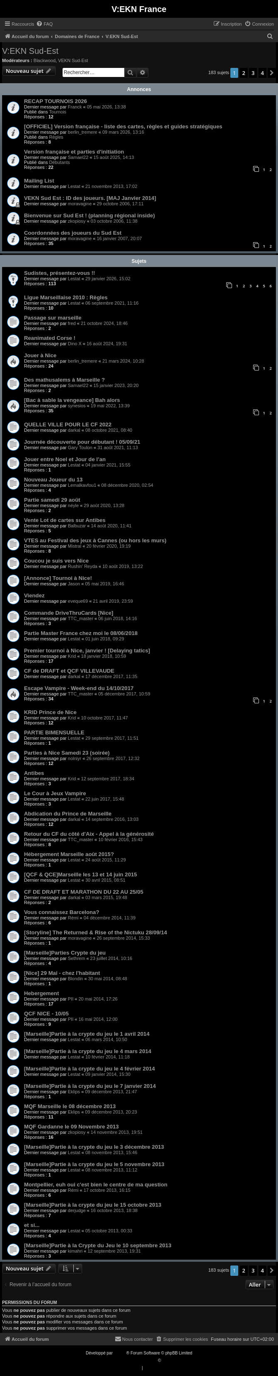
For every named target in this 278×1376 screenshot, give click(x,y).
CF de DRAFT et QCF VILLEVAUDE (69, 671)
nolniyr (74, 758)
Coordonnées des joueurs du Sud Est (72, 233)
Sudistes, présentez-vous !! (59, 273)
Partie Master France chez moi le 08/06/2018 (81, 633)
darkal (74, 430)
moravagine (80, 203)
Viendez (34, 595)
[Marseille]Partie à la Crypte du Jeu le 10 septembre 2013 (98, 1245)
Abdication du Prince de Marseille (67, 814)
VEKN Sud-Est (73, 60)
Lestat (74, 186)
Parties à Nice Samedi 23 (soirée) (67, 753)
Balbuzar (77, 525)
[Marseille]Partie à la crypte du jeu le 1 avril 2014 (87, 1034)
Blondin (75, 978)
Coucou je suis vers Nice (56, 561)
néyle (73, 505)
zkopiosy (77, 221)
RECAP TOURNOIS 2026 (55, 101)
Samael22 (78, 157)
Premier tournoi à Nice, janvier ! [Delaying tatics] (87, 650)
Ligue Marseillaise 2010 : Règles (66, 297)
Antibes (34, 773)
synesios (77, 405)
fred (72, 323)
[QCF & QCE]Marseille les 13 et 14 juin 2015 (80, 874)
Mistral (74, 546)
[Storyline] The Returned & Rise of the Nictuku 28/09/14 (95, 932)
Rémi (73, 917)
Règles (56, 137)
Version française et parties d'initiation (74, 152)
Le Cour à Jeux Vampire (55, 793)
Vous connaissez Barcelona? (61, 912)
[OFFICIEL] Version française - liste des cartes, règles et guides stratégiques (123, 126)
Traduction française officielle (130, 1360)
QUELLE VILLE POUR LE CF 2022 (67, 424)
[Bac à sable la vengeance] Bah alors (72, 400)
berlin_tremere (82, 132)
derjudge (77, 1210)
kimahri (75, 1251)
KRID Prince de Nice (50, 712)
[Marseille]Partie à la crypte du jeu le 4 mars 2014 (87, 1051)
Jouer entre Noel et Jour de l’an (65, 459)
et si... (31, 1225)
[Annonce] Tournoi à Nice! (58, 578)
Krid (72, 656)
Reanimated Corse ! (49, 338)
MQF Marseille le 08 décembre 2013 (70, 1106)
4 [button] (262, 73)
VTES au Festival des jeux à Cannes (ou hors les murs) (95, 540)
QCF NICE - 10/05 (46, 1013)
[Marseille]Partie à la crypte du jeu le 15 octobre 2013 (92, 1205)
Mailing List (39, 181)
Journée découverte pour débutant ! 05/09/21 (82, 442)
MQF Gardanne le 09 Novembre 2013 (71, 1126)
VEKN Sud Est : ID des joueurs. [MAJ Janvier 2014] (90, 198)
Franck (75, 106)
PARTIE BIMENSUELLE (54, 732)
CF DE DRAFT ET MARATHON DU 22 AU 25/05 (83, 892)
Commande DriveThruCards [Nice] (68, 613)
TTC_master (80, 618)
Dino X (75, 343)
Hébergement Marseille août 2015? (69, 854)
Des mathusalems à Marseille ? (64, 380)
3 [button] (252, 73)
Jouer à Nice (40, 355)
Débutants (59, 162)
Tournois (58, 111)
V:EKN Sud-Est (30, 50)
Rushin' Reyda (82, 566)
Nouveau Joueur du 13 (53, 479)
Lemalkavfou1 (82, 485)
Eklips (74, 1091)
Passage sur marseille (53, 318)
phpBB (120, 1353)
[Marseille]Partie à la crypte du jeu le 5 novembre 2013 (94, 1164)
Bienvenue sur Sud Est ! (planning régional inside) (89, 215)
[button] (272, 73)
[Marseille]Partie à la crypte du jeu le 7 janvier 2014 (90, 1086)
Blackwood (45, 60)
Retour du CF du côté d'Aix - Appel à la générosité (89, 834)
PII (70, 998)
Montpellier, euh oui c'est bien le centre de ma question (95, 1184)
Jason (74, 583)
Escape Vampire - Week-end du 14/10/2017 (78, 688)
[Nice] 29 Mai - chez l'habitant (62, 973)
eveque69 (78, 601)
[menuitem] (44, 24)
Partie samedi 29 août (52, 500)
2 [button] (243, 73)
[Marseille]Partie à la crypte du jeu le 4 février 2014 (89, 1069)
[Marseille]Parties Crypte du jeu (65, 953)
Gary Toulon (80, 447)
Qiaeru (168, 1360)
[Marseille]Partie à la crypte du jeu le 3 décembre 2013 (94, 1147)
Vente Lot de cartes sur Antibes (65, 520)
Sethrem (76, 958)
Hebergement (41, 993)
